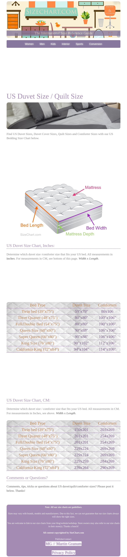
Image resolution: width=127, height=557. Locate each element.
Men (42, 44)
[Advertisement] (63, 67)
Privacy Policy (63, 552)
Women (29, 44)
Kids (53, 44)
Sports (79, 44)
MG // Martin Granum (63, 543)
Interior (66, 44)
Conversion (95, 44)
